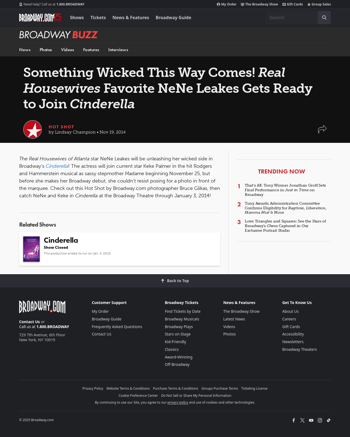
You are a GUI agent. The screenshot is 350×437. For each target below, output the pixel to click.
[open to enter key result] (324, 17)
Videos (67, 49)
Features (91, 49)
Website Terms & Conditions (128, 388)
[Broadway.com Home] (40, 17)
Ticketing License (254, 388)
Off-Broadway (177, 364)
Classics (172, 349)
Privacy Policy (93, 388)
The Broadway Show (259, 4)
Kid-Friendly (175, 341)
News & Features (130, 17)
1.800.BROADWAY (51, 4)
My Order (227, 4)
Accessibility (293, 334)
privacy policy (177, 402)
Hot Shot (61, 127)
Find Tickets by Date (183, 311)
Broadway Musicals (182, 319)
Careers (289, 319)
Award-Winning (178, 357)
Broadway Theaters (299, 349)
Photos (46, 49)
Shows (77, 17)
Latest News (234, 319)
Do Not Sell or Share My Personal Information (196, 395)
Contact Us (29, 321)
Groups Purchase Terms (220, 388)
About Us (290, 311)
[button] (322, 132)
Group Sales (319, 4)
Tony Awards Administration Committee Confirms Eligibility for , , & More (285, 208)
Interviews (118, 49)
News (24, 49)
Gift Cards (292, 4)
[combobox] (298, 17)
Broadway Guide (173, 17)
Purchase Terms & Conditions (175, 388)
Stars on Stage (178, 334)
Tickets (98, 17)
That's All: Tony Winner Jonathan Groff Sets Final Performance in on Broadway (285, 190)
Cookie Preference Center (138, 395)
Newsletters (293, 341)
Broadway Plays (179, 326)
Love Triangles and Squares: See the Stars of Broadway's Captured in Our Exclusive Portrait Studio (285, 226)
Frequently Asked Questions (117, 326)
